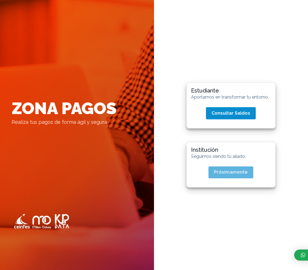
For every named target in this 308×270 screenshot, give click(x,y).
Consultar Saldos (231, 113)
